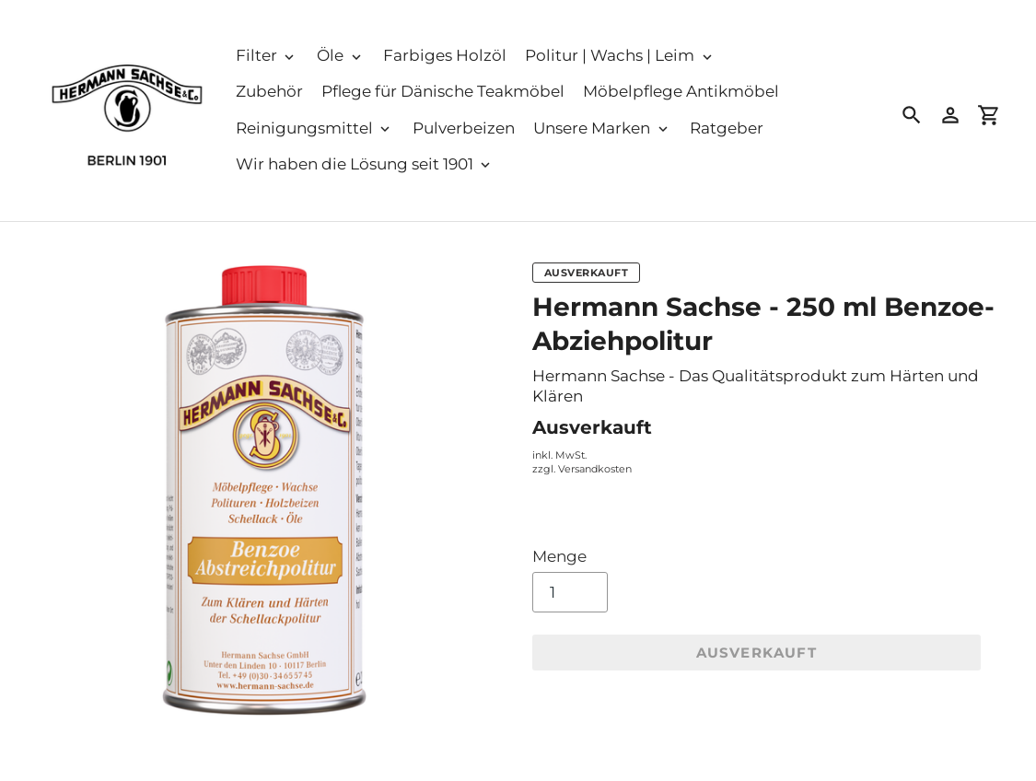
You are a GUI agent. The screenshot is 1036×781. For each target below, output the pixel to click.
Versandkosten (595, 468)
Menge (559, 556)
